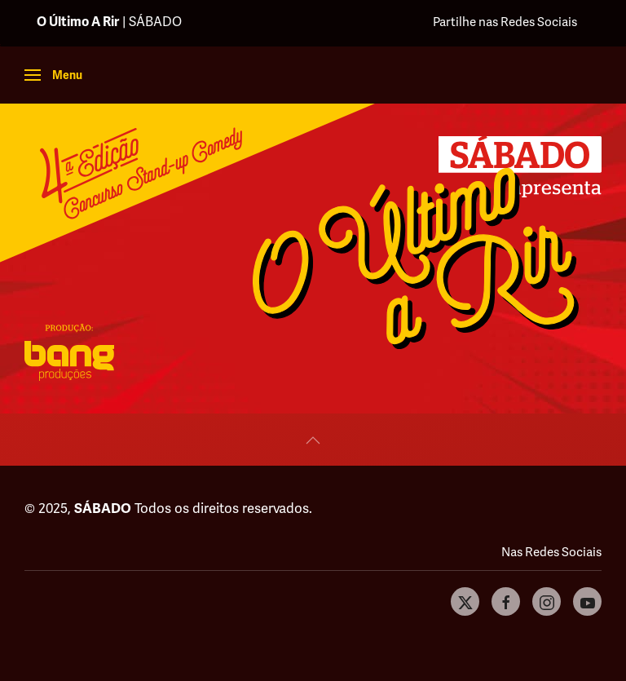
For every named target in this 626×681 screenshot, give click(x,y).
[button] (53, 75)
